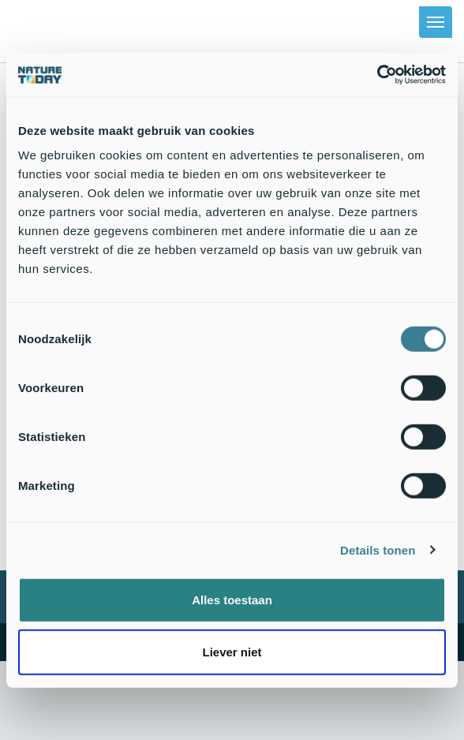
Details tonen (377, 549)
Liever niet (231, 651)
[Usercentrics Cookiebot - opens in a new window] (377, 75)
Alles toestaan (232, 600)
